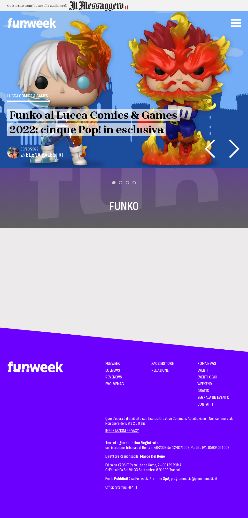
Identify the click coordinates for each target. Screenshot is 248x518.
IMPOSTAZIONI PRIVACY (122, 430)
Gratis (203, 391)
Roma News (206, 363)
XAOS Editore (162, 363)
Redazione (160, 370)
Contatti (205, 404)
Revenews (113, 377)
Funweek (112, 363)
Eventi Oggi (207, 377)
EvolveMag (114, 384)
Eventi (202, 370)
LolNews (112, 370)
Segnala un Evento (213, 397)
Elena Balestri (44, 155)
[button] (113, 183)
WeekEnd (204, 384)
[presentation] (210, 148)
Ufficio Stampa (116, 487)
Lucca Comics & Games (27, 96)
